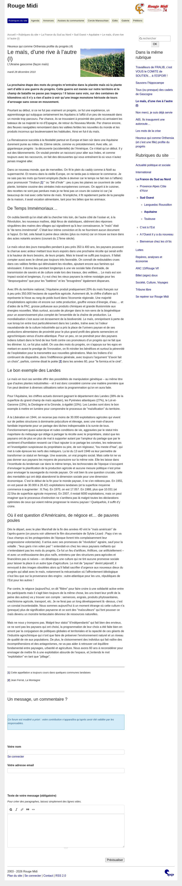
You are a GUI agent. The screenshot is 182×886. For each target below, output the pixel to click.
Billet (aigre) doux (147, 275)
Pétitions (137, 20)
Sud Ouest (80, 34)
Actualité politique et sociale (153, 165)
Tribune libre (143, 289)
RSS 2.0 (60, 875)
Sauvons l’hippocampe (150, 82)
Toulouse (149, 218)
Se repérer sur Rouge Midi (152, 296)
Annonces (48, 20)
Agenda (35, 20)
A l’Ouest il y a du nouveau (156, 234)
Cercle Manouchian (98, 20)
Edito (115, 20)
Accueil (11, 34)
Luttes (139, 249)
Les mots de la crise (148, 130)
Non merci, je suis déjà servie (154, 112)
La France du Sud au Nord (56, 34)
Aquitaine (94, 34)
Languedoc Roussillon (158, 204)
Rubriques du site (18, 20)
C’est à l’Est (147, 227)
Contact (48, 875)
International (143, 172)
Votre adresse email (20, 765)
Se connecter (15, 756)
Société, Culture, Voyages (152, 282)
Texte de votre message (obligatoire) (31, 795)
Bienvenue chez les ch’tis (156, 241)
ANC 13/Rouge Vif (147, 268)
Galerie (125, 20)
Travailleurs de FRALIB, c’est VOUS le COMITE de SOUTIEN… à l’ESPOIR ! (154, 71)
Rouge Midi (22, 5)
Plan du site (14, 875)
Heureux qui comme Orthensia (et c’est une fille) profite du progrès (155, 142)
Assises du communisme (71, 20)
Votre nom (14, 746)
